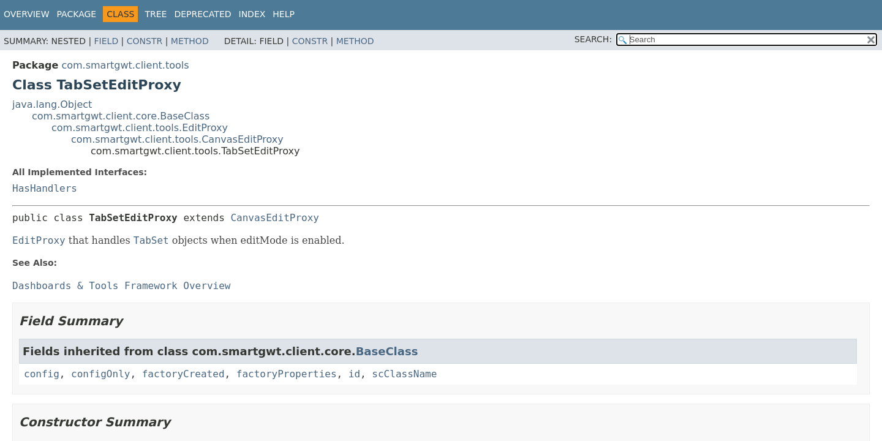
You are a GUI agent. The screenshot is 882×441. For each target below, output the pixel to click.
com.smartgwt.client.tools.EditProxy (139, 128)
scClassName (404, 374)
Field (106, 41)
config (41, 374)
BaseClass (387, 351)
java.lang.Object (52, 104)
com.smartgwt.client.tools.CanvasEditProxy (177, 139)
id (354, 374)
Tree (156, 14)
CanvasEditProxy (274, 218)
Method (190, 41)
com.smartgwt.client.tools (125, 65)
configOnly (100, 374)
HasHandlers (44, 188)
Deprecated (202, 14)
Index (252, 14)
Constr (144, 41)
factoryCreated (183, 374)
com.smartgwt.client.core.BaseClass (120, 116)
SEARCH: (593, 39)
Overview (27, 14)
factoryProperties (286, 374)
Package (77, 14)
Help (284, 14)
